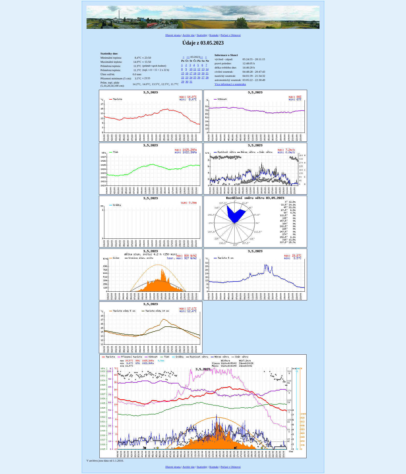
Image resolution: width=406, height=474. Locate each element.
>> (201, 56)
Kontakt (213, 35)
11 (194, 69)
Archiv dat (189, 35)
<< (188, 56)
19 (198, 73)
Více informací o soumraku (230, 84)
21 (207, 73)
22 (182, 77)
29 (182, 81)
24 (191, 77)
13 (203, 69)
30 (186, 81)
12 (198, 69)
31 (191, 81)
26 (198, 77)
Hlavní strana (173, 35)
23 (186, 77)
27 (203, 77)
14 (207, 69)
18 (194, 73)
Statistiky (202, 35)
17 (191, 73)
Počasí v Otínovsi (231, 35)
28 (207, 77)
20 (203, 73)
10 (191, 69)
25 (194, 77)
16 (186, 73)
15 (182, 73)
